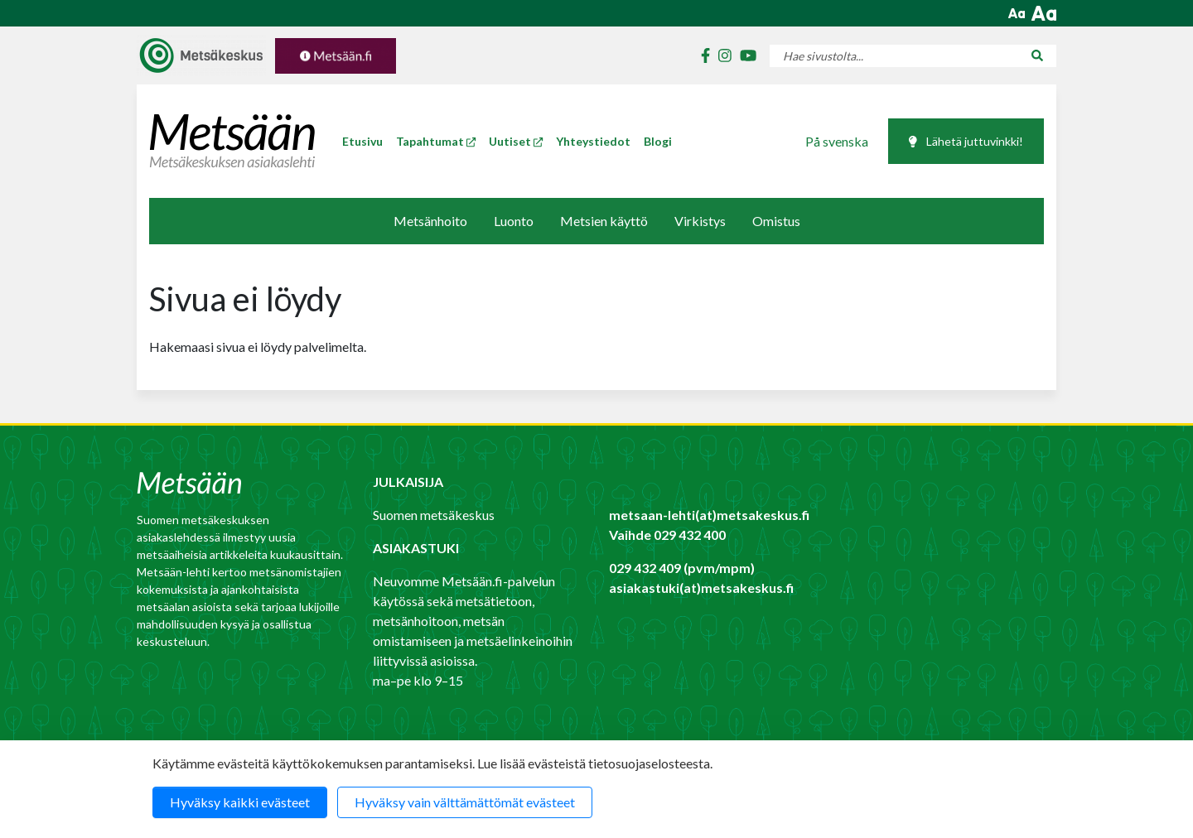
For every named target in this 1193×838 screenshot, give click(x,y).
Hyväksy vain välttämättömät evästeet (465, 802)
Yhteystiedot (593, 141)
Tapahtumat (436, 141)
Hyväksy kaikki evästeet (240, 802)
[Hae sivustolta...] (894, 56)
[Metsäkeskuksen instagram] (721, 56)
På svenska (836, 141)
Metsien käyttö (604, 221)
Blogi (658, 141)
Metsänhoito (430, 221)
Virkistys (700, 221)
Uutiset (516, 141)
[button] (1016, 13)
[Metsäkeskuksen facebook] (701, 56)
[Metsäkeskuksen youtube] (744, 56)
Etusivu (362, 141)
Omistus (776, 221)
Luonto (514, 221)
